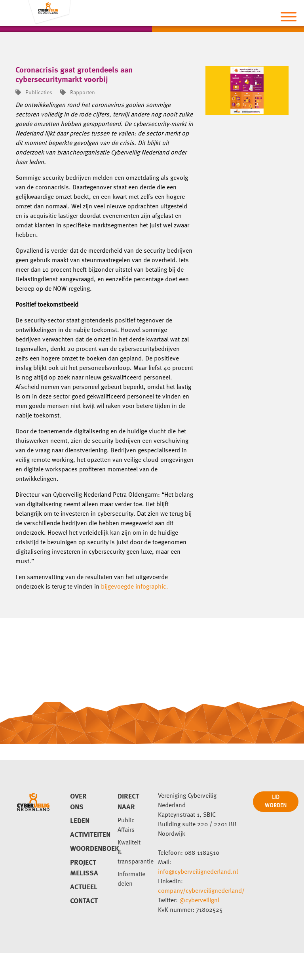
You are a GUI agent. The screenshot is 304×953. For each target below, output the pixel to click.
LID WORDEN (276, 801)
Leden (79, 821)
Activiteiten (84, 835)
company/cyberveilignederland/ (201, 891)
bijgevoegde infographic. (135, 587)
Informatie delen (131, 879)
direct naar (128, 802)
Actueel (83, 887)
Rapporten (77, 92)
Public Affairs (126, 825)
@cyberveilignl (199, 901)
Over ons (78, 802)
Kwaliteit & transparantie (132, 852)
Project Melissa (84, 868)
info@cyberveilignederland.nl (198, 872)
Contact (84, 901)
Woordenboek (84, 848)
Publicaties (33, 92)
